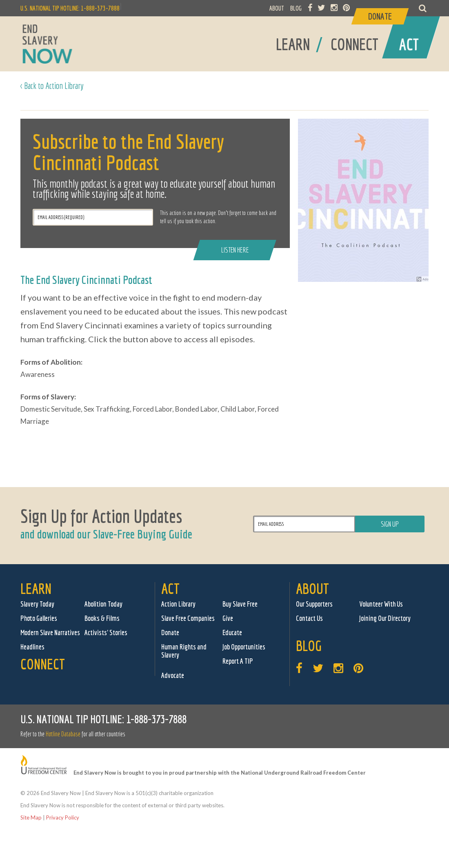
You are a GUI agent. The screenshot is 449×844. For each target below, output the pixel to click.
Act (170, 588)
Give (227, 618)
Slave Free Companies (188, 618)
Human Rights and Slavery (184, 650)
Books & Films (102, 618)
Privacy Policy (62, 817)
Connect (42, 664)
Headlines (32, 646)
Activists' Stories (105, 632)
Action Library (178, 604)
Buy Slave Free (240, 604)
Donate (170, 632)
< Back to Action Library (52, 85)
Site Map (31, 817)
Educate (232, 632)
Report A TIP (237, 661)
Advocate (172, 675)
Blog (309, 645)
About (312, 588)
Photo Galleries (38, 618)
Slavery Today (37, 604)
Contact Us (309, 618)
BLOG (296, 8)
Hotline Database (63, 734)
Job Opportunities (243, 646)
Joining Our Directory (385, 618)
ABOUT (276, 8)
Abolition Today (103, 604)
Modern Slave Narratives (50, 632)
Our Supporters (314, 604)
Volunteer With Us (381, 604)
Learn (35, 588)
